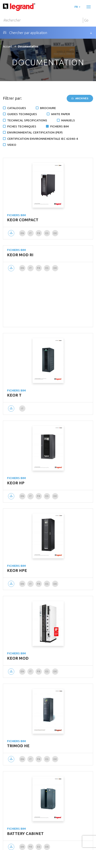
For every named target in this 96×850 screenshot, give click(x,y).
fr (77, 6)
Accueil (7, 46)
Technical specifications (27, 120)
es (47, 233)
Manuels (68, 120)
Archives (79, 98)
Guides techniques (22, 114)
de (55, 233)
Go (86, 20)
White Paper (60, 114)
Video (11, 144)
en (22, 233)
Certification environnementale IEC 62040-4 (42, 138)
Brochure (48, 108)
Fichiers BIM (59, 126)
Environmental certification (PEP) (35, 132)
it (30, 233)
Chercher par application (25, 32)
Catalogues (16, 108)
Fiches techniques (21, 126)
